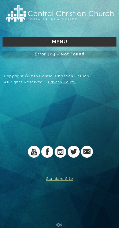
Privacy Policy (62, 82)
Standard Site (59, 178)
